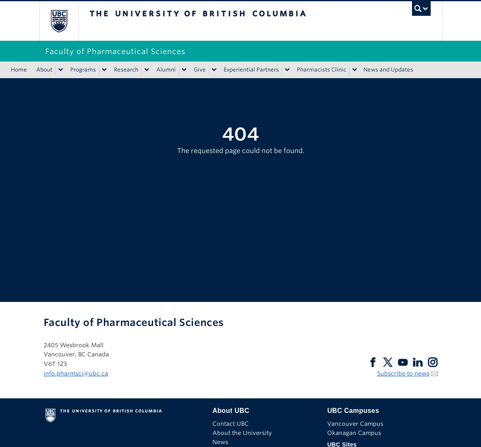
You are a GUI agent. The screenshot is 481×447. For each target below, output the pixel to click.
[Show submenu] (60, 69)
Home (19, 70)
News (220, 442)
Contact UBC (230, 423)
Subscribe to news (403, 373)
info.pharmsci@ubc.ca (76, 373)
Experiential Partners (251, 70)
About (44, 70)
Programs (83, 70)
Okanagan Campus (354, 433)
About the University (242, 433)
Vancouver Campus (355, 423)
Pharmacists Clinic (321, 70)
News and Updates (388, 70)
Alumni (166, 70)
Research (126, 70)
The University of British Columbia (65, 21)
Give (200, 70)
